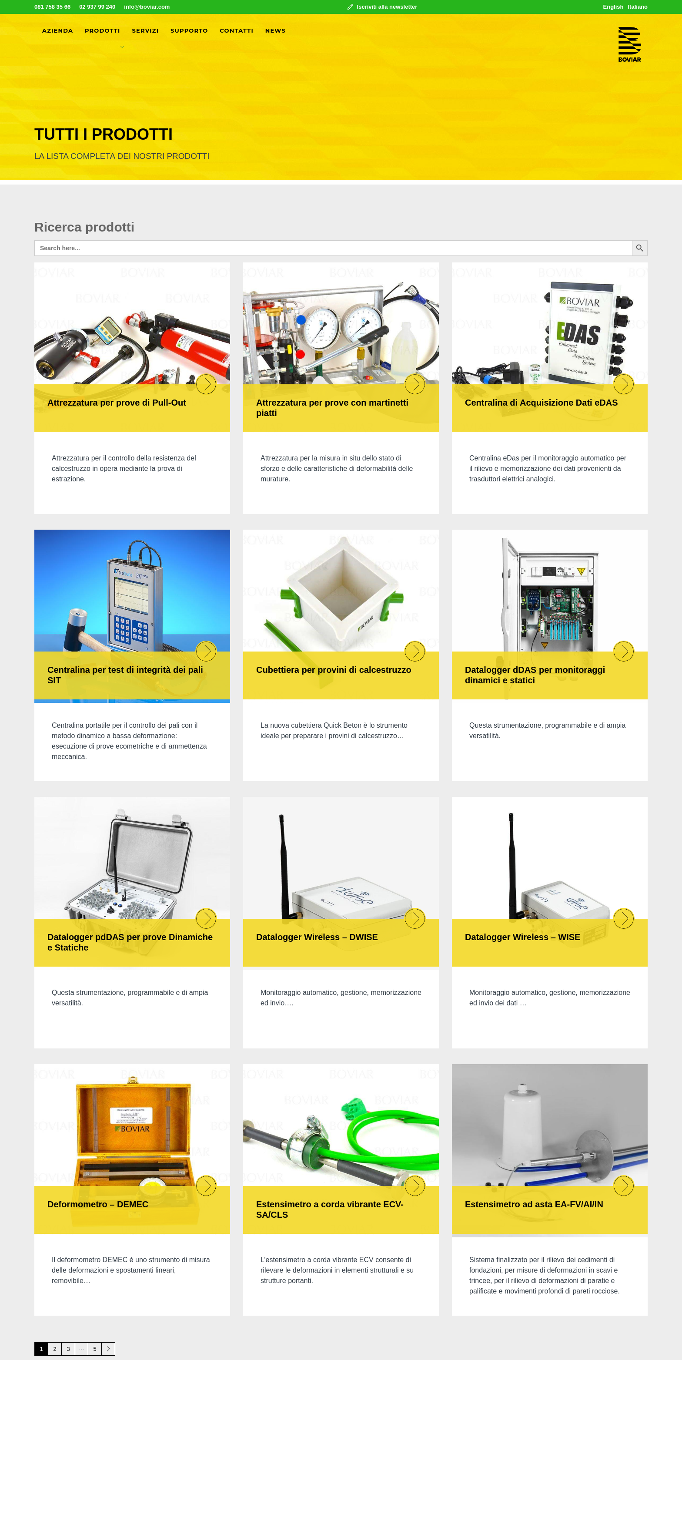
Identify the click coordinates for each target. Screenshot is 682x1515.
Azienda (57, 30)
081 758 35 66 (52, 6)
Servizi (145, 30)
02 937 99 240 (97, 6)
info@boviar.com (147, 6)
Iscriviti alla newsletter (382, 6)
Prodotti (102, 30)
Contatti (237, 30)
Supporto (189, 30)
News (275, 30)
